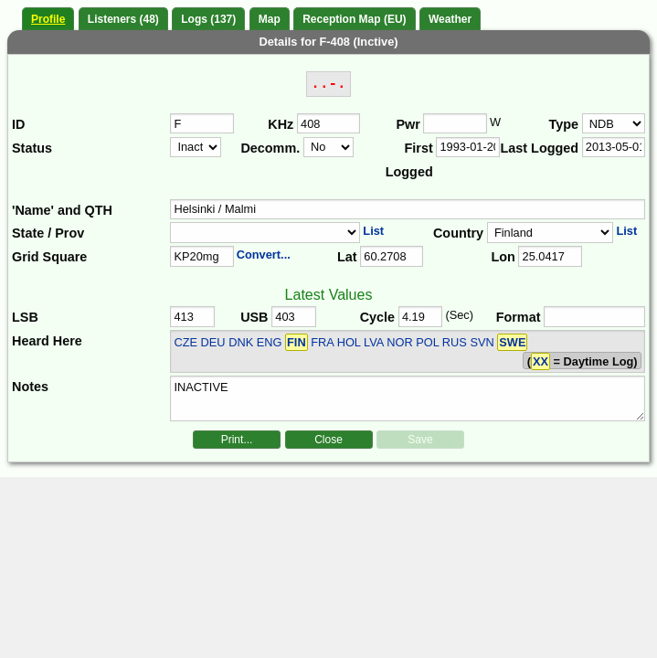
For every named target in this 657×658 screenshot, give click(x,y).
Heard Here (47, 341)
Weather (450, 19)
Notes (30, 386)
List (373, 231)
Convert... (264, 254)
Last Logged (540, 148)
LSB (25, 317)
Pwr (407, 124)
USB (254, 317)
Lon (502, 256)
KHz (280, 124)
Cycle (377, 317)
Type (564, 124)
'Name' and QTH (62, 210)
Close (328, 439)
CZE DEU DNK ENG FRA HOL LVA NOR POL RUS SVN (350, 342)
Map (270, 19)
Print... (237, 439)
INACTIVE (407, 398)
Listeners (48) (123, 19)
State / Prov (48, 233)
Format (518, 317)
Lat (347, 256)
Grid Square (49, 256)
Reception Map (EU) (354, 19)
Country (458, 233)
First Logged (409, 160)
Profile (48, 19)
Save (420, 439)
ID (18, 124)
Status (32, 148)
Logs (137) (208, 19)
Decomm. (270, 148)
